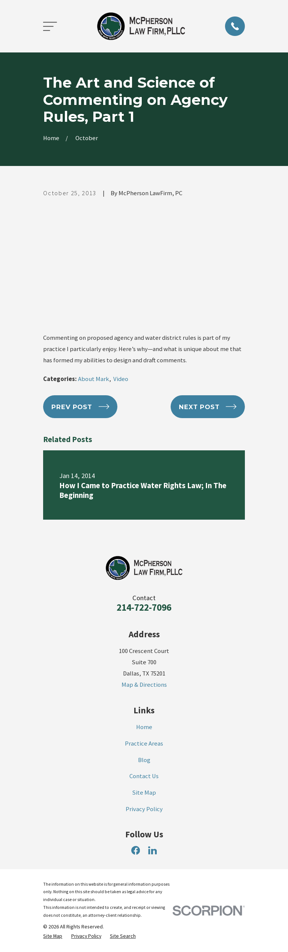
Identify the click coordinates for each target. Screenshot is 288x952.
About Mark (93, 379)
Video (120, 379)
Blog (144, 760)
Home (144, 727)
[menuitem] (52, 936)
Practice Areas (144, 743)
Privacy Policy (144, 809)
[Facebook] (135, 850)
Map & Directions (144, 685)
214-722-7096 (144, 607)
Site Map (144, 793)
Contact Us (144, 776)
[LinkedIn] (152, 850)
